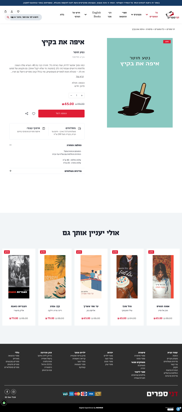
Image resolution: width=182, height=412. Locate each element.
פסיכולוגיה (47, 361)
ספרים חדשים (13, 364)
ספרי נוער (109, 358)
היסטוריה (48, 367)
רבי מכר (109, 15)
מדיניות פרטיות (171, 375)
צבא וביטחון (47, 370)
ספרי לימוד (140, 371)
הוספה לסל (52, 113)
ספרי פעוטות (80, 364)
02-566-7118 (10, 397)
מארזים (16, 358)
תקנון (175, 367)
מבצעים (137, 14)
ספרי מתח (141, 358)
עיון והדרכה (46, 352)
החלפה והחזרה (74, 145)
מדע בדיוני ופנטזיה (77, 355)
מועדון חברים (172, 358)
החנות (175, 355)
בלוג (62, 14)
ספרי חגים (108, 361)
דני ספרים (171, 29)
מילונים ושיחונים (138, 375)
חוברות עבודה (139, 377)
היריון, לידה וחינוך (45, 355)
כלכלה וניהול (46, 364)
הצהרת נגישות (172, 370)
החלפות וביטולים (171, 373)
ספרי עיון (109, 364)
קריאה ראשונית (79, 358)
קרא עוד (80, 76)
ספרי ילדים (108, 355)
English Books (96, 15)
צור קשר (174, 364)
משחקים (141, 365)
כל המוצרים (154, 15)
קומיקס (82, 367)
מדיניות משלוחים (73, 170)
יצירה (143, 368)
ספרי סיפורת (139, 355)
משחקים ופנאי (138, 362)
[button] (109, 15)
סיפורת (149, 29)
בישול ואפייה (46, 358)
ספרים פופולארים (11, 367)
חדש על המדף (76, 15)
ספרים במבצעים (12, 361)
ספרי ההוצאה (123, 15)
